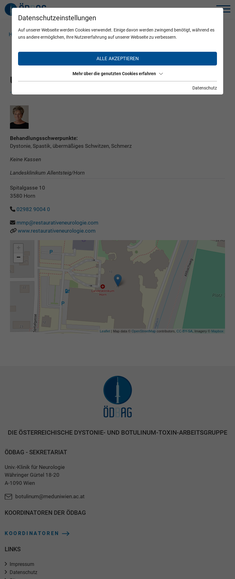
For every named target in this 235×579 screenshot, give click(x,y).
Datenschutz (204, 87)
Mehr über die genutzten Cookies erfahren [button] (118, 73)
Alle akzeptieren (117, 58)
